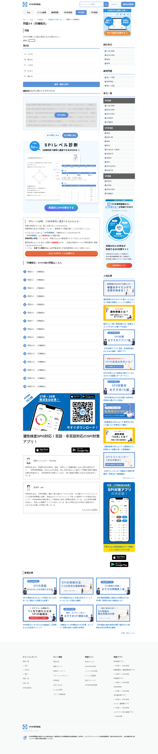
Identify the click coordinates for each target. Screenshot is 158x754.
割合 (107, 145)
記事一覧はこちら (129, 478)
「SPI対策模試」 (49, 233)
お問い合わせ (57, 685)
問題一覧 (26, 678)
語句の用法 (110, 114)
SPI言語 (81, 12)
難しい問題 (110, 86)
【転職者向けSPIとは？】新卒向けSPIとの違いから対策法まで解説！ (119, 414)
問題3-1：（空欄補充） (34, 271)
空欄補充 (40, 19)
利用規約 (56, 680)
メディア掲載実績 (59, 694)
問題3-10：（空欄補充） (35, 345)
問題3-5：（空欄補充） (34, 304)
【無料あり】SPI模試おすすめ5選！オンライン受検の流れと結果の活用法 (76, 617)
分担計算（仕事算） (113, 150)
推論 (107, 59)
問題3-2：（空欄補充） (34, 280)
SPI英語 (94, 12)
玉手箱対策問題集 (91, 685)
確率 (107, 63)
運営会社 (56, 661)
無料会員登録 (128, 4)
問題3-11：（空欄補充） (35, 353)
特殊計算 (109, 170)
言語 (31, 19)
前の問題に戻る (53, 135)
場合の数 (109, 137)
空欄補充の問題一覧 (55, 19)
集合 (107, 162)
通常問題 (109, 82)
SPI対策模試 (27, 688)
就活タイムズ (89, 661)
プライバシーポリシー (61, 676)
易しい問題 (110, 77)
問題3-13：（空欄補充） (35, 370)
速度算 (108, 158)
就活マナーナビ (90, 680)
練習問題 (54, 12)
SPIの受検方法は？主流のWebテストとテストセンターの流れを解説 (76, 590)
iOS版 (117, 666)
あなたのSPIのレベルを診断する (61, 253)
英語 (26, 674)
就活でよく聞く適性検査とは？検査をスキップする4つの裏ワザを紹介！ (119, 316)
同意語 (108, 181)
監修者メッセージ (59, 671)
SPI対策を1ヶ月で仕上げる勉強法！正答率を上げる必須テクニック (40, 617)
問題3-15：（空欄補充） (35, 386)
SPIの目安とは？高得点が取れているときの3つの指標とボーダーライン (119, 365)
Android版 (125, 666)
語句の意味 (110, 55)
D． (28, 71)
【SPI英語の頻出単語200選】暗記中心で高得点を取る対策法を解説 (113, 617)
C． (28, 65)
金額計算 (109, 154)
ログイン (114, 4)
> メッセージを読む (90, 510)
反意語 (108, 185)
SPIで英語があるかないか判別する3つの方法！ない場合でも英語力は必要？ (40, 590)
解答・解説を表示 (61, 84)
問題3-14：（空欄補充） (35, 378)
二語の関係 (110, 51)
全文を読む (61, 115)
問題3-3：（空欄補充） (34, 288)
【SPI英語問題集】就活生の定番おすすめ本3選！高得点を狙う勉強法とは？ (113, 590)
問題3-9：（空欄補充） (34, 337)
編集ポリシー (57, 666)
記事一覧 (26, 683)
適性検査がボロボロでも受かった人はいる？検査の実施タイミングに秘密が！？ (119, 291)
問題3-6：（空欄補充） (34, 312)
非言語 (27, 670)
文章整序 (109, 118)
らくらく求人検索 (91, 671)
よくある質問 (57, 690)
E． (28, 76)
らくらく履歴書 (90, 676)
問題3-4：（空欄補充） (34, 296)
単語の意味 (110, 189)
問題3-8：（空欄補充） (34, 329)
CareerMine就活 (90, 666)
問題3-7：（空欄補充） (34, 321)
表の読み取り (110, 166)
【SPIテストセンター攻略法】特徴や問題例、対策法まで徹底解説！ (119, 463)
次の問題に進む (70, 135)
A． (28, 54)
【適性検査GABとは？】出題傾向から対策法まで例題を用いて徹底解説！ (119, 439)
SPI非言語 (68, 12)
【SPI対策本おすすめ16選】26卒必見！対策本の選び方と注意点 (119, 390)
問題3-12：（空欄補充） (35, 362)
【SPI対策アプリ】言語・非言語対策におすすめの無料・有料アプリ (119, 340)
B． (28, 60)
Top (28, 12)
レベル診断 (41, 12)
